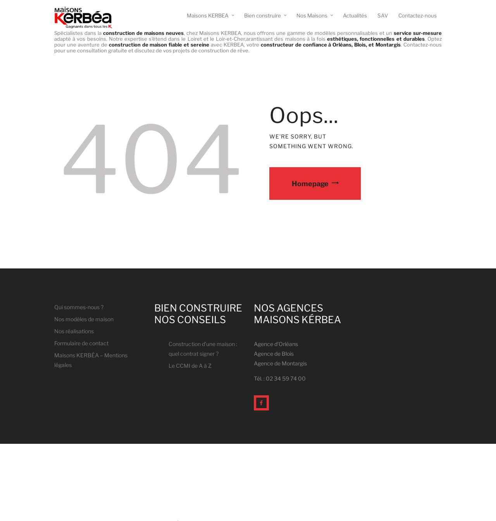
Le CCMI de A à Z (190, 365)
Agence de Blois (274, 353)
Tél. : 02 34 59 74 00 (280, 378)
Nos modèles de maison (84, 319)
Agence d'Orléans (276, 344)
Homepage (310, 184)
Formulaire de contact (81, 343)
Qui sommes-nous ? (78, 307)
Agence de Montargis (280, 363)
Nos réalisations (74, 331)
